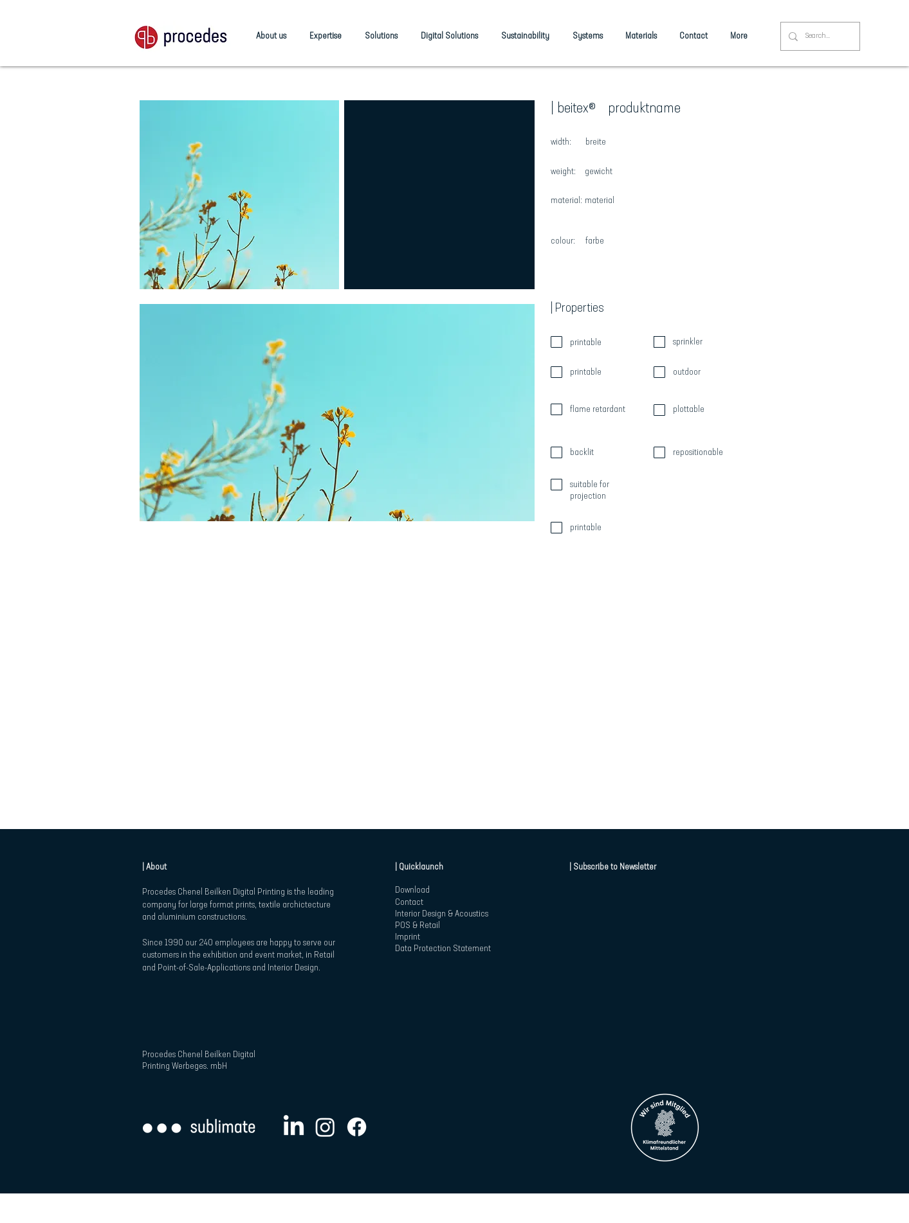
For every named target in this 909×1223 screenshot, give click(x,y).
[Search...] (818, 36)
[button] (239, 194)
